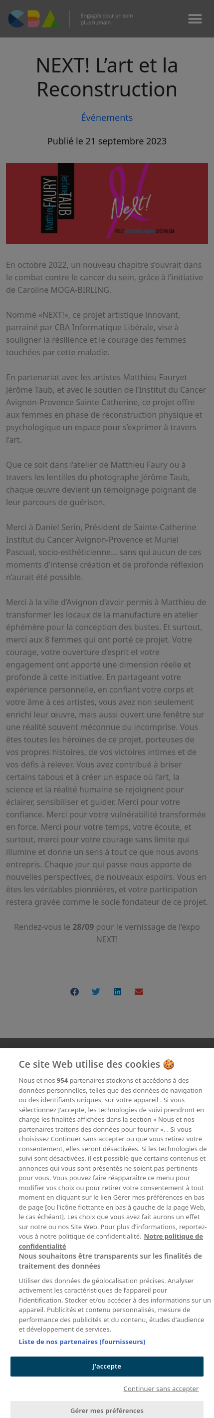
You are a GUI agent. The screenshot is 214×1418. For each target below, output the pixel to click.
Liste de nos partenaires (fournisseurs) (81, 1350)
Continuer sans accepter (161, 1397)
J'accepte (107, 1374)
